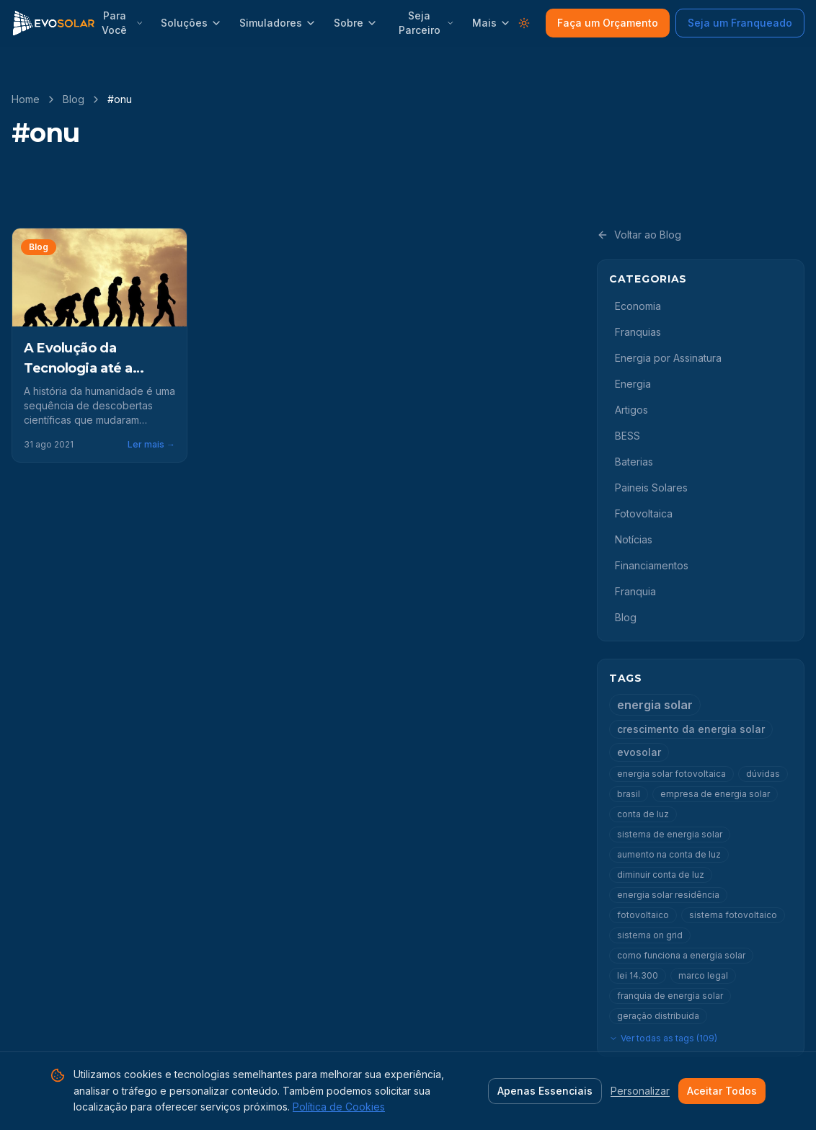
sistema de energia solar (669, 834)
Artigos (631, 410)
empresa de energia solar (715, 793)
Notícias (633, 539)
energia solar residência (668, 894)
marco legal (703, 975)
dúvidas (763, 773)
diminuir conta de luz (660, 874)
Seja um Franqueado (740, 23)
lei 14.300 (637, 975)
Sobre (356, 23)
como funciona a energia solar (681, 955)
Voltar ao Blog (639, 234)
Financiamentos (651, 565)
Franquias (638, 332)
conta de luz (643, 814)
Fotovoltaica (644, 513)
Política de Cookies (339, 1106)
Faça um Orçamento (607, 23)
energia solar (655, 705)
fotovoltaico (643, 914)
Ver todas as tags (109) (663, 1038)
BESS (627, 436)
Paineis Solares (651, 487)
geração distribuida (658, 1015)
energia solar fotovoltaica (671, 773)
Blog (73, 99)
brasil (628, 793)
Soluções (191, 23)
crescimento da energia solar (691, 729)
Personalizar (640, 1091)
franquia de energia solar (670, 995)
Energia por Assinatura (668, 358)
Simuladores (277, 23)
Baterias (634, 461)
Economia (638, 306)
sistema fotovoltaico (733, 914)
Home (26, 99)
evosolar (639, 752)
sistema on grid (650, 935)
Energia (633, 384)
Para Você (122, 22)
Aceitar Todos (722, 1091)
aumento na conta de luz (669, 854)
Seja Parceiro (427, 22)
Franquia (635, 591)
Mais (491, 23)
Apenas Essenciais (545, 1091)
